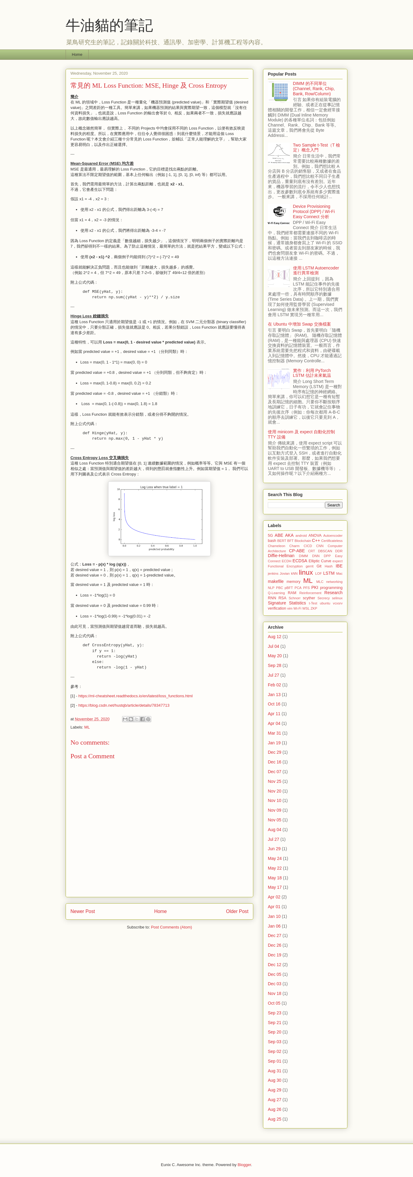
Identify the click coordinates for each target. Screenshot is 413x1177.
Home (77, 54)
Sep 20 (274, 1032)
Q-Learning (276, 593)
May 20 (275, 655)
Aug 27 (274, 1099)
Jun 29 (274, 848)
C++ (316, 540)
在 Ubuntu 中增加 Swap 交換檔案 (299, 324)
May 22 (275, 868)
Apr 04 (274, 723)
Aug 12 (274, 636)
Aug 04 (274, 829)
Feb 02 (274, 684)
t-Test (313, 603)
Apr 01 (274, 906)
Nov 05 (274, 819)
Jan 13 (274, 694)
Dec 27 (274, 935)
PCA (298, 588)
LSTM (328, 573)
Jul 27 (273, 675)
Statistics (297, 602)
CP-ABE (297, 550)
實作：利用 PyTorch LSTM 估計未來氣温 (312, 373)
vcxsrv (338, 603)
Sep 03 (274, 1041)
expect (338, 561)
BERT (281, 541)
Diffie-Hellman (281, 555)
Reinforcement (310, 593)
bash (272, 541)
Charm (294, 546)
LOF (318, 573)
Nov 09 (274, 810)
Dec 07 (274, 771)
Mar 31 (274, 733)
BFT (290, 541)
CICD (308, 546)
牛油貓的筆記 (109, 25)
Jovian (284, 573)
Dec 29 (274, 752)
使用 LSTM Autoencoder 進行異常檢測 (316, 271)
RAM (292, 593)
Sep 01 (274, 1061)
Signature (277, 602)
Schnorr (295, 598)
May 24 (275, 858)
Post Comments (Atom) (171, 927)
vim (289, 608)
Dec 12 (274, 964)
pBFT (289, 588)
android (301, 535)
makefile (276, 581)
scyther (309, 598)
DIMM (303, 556)
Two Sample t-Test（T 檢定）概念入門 (316, 148)
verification (277, 608)
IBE (339, 565)
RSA (282, 598)
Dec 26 (274, 945)
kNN (294, 573)
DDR (339, 551)
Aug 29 (274, 1089)
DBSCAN (325, 551)
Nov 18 (274, 993)
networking (334, 581)
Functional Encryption (285, 566)
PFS (306, 588)
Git (318, 566)
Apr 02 (274, 897)
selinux (337, 598)
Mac (339, 573)
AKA (289, 535)
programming (331, 588)
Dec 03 (274, 983)
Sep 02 (274, 1051)
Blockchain (303, 541)
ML (87, 727)
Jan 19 (274, 742)
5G (270, 535)
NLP (271, 588)
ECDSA (299, 560)
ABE (279, 535)
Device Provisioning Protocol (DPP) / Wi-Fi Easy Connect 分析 (314, 211)
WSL (305, 608)
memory (293, 582)
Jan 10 (274, 916)
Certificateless (332, 541)
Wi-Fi (297, 608)
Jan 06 (274, 926)
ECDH (287, 561)
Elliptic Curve (320, 561)
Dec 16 (274, 761)
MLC (319, 581)
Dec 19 (274, 954)
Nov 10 (274, 800)
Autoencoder (333, 535)
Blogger (244, 1164)
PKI (314, 587)
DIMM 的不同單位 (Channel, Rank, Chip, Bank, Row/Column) (314, 88)
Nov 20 (274, 791)
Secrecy (323, 598)
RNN (272, 598)
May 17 (275, 887)
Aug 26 (274, 1109)
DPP (327, 556)
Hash (329, 566)
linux (306, 572)
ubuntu (325, 603)
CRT (311, 551)
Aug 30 (274, 1080)
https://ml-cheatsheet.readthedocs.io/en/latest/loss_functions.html (135, 696)
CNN (319, 546)
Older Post (237, 911)
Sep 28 (274, 665)
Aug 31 (274, 1070)
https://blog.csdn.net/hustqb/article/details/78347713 (123, 705)
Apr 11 (274, 713)
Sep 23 (274, 1012)
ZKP (314, 608)
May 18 (275, 877)
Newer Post (82, 911)
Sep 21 (274, 1022)
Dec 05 (274, 974)
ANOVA (315, 535)
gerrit (310, 566)
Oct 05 (274, 1003)
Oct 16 (274, 704)
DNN (315, 556)
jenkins (273, 573)
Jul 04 (273, 646)
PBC (279, 588)
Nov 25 (274, 781)
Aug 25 (274, 1119)
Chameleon (276, 546)
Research (333, 592)
